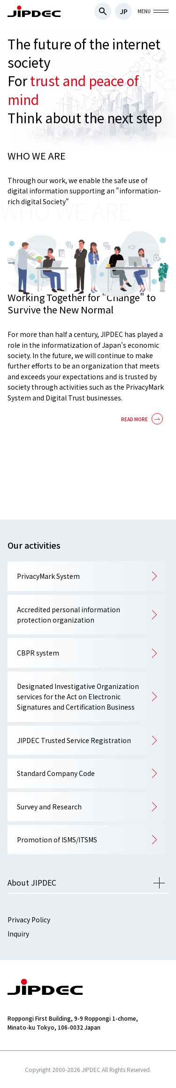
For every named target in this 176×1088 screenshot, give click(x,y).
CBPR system (38, 652)
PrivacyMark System (48, 576)
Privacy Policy (29, 919)
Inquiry (18, 933)
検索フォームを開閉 (102, 11)
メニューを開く (159, 882)
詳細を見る (140, 421)
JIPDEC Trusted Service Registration (74, 740)
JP (124, 11)
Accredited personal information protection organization (68, 614)
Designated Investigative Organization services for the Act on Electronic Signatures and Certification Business (78, 696)
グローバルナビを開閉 (160, 11)
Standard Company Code (56, 773)
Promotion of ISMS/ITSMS (57, 839)
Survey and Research (49, 806)
